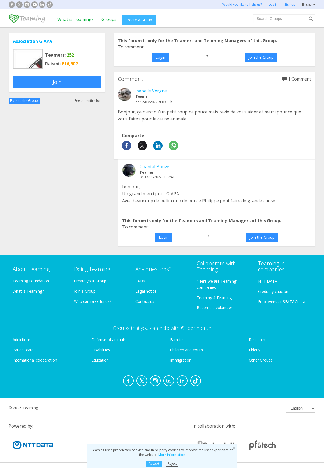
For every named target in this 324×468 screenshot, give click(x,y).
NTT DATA (267, 281)
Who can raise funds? (92, 301)
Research (257, 339)
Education (100, 360)
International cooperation (35, 360)
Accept (154, 463)
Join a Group (85, 291)
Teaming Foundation (31, 280)
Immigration (180, 360)
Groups (109, 19)
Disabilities (100, 349)
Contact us (144, 301)
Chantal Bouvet (155, 166)
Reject (172, 463)
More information (171, 454)
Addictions (22, 339)
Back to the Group (24, 100)
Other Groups (261, 360)
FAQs (140, 280)
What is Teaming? (75, 19)
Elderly (254, 349)
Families (177, 339)
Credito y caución (273, 291)
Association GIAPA (32, 41)
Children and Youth (186, 349)
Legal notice (146, 291)
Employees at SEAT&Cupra (281, 301)
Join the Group (260, 57)
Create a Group (138, 19)
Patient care (23, 349)
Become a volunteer (214, 307)
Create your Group (90, 280)
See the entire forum (90, 100)
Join (57, 82)
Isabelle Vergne (151, 91)
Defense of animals (108, 339)
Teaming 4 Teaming (214, 297)
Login (160, 57)
